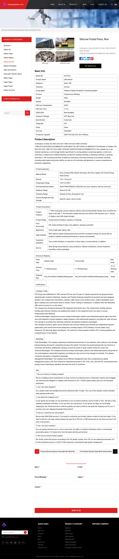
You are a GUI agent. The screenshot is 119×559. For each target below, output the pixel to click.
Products (73, 4)
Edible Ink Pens (9, 90)
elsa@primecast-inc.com (76, 556)
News (85, 4)
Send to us (90, 66)
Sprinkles (7, 45)
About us (61, 4)
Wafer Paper (8, 78)
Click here (15, 537)
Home (52, 4)
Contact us (102, 4)
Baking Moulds (19, 30)
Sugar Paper (8, 82)
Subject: (81, 477)
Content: (38, 487)
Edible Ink (7, 50)
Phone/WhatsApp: (41, 477)
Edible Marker (8, 58)
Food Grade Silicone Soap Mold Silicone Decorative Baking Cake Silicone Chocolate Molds (93, 451)
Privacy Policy (42, 547)
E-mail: (80, 467)
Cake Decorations (10, 70)
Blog (92, 4)
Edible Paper (8, 54)
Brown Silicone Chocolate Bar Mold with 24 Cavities (61, 451)
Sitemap (40, 545)
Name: (37, 467)
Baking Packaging (10, 66)
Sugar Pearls (8, 86)
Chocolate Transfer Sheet (13, 74)
